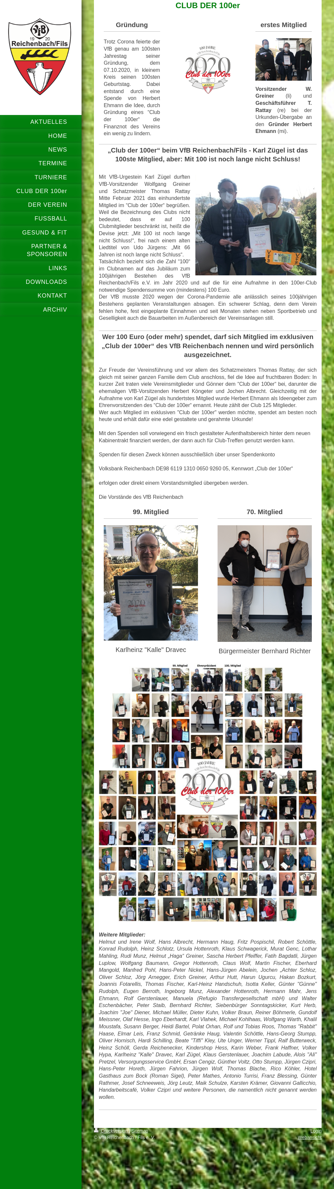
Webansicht (310, 1137)
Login (316, 1130)
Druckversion (111, 1130)
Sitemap (139, 1130)
